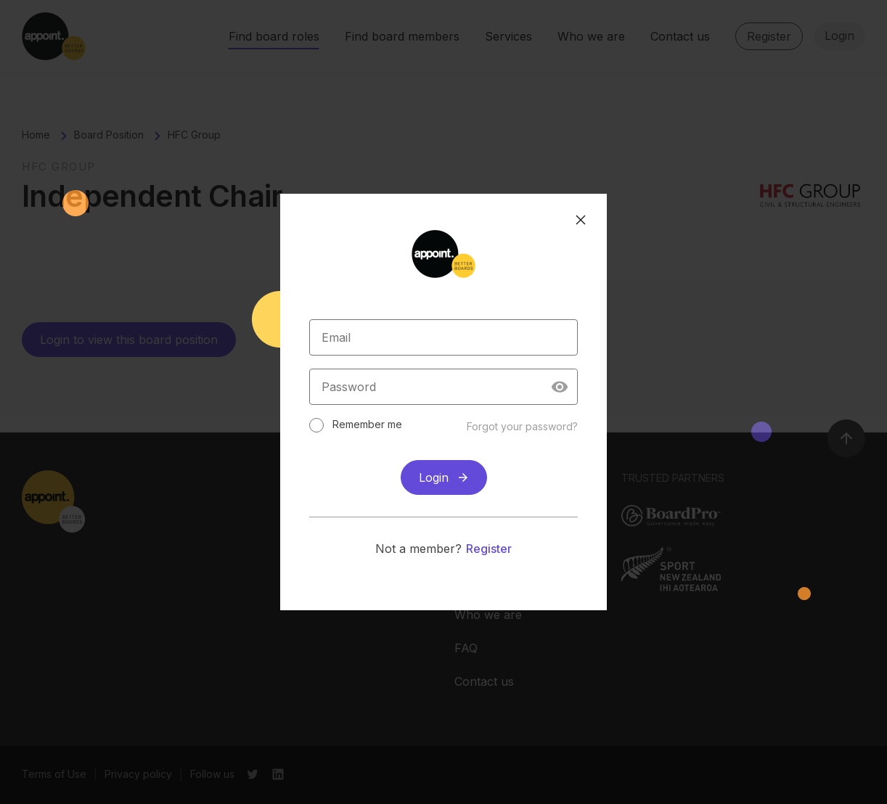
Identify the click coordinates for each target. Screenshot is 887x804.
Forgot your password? (510, 422)
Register (489, 544)
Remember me (379, 420)
